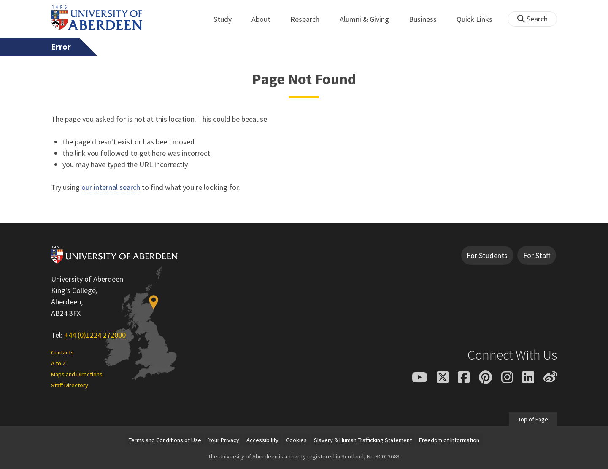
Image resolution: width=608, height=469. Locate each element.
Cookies (296, 440)
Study (227, 19)
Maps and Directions (77, 374)
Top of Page (533, 419)
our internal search (110, 187)
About (265, 19)
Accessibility (262, 440)
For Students (487, 255)
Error (61, 47)
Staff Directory (69, 385)
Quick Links (479, 19)
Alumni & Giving (369, 19)
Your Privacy (223, 440)
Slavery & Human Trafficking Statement (363, 440)
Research (309, 19)
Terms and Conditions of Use (165, 440)
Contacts (62, 352)
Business (427, 19)
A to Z (58, 363)
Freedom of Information (449, 440)
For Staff (536, 255)
